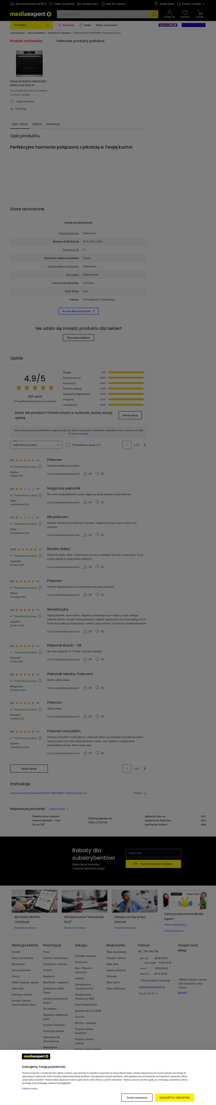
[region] (108, 1077)
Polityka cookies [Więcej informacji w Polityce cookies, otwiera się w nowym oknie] (30, 1088)
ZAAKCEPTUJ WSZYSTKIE (174, 1097)
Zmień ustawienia (137, 1097)
